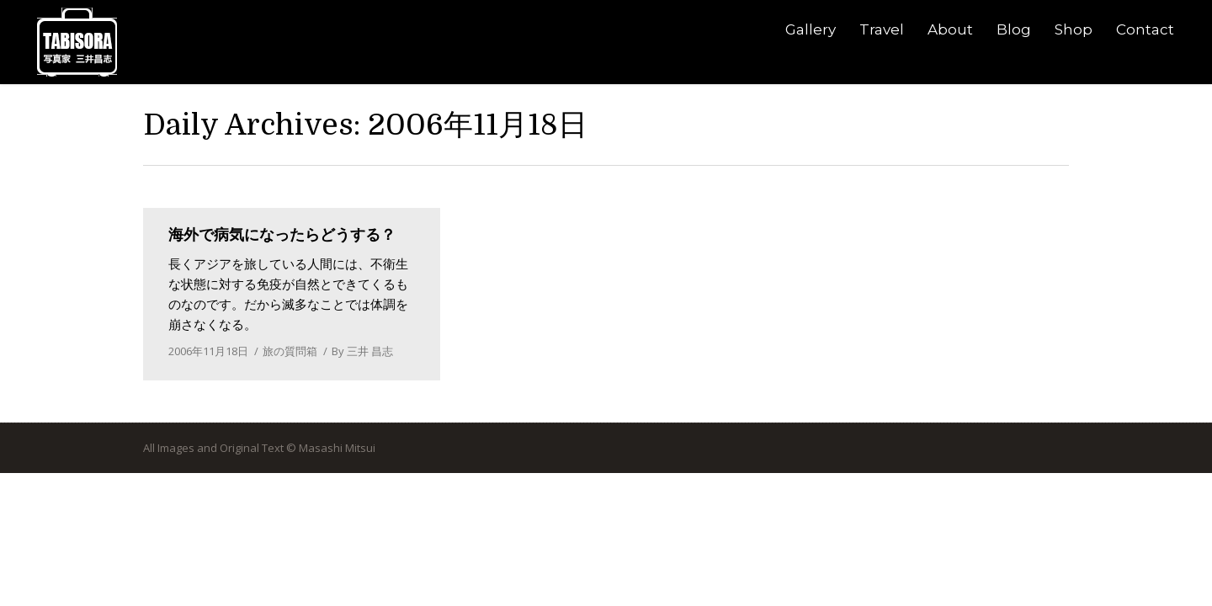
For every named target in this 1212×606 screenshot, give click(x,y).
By (362, 351)
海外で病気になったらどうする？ (282, 234)
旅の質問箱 (290, 351)
